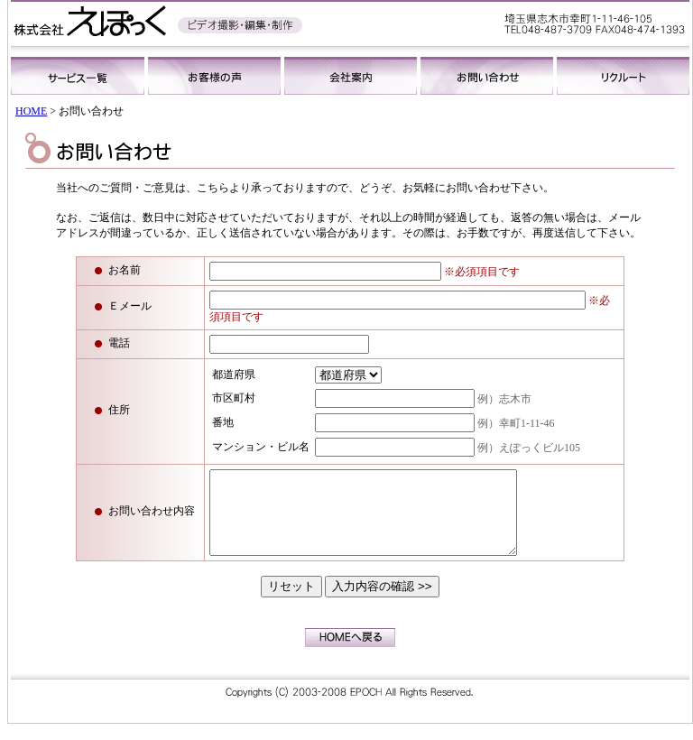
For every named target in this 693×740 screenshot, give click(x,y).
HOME (31, 111)
